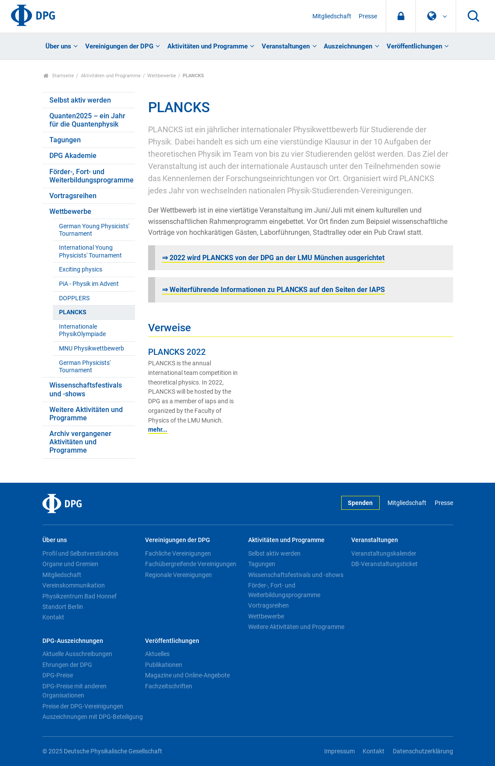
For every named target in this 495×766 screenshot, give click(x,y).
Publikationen (163, 664)
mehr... (157, 429)
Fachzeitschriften (168, 686)
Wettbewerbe (161, 76)
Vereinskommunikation (73, 585)
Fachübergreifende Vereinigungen (190, 563)
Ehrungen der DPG (67, 664)
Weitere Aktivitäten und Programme (86, 413)
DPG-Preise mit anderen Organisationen (74, 691)
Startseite (58, 76)
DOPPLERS (74, 298)
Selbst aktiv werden (80, 100)
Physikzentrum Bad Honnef (79, 596)
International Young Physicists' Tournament (90, 251)
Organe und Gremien (70, 563)
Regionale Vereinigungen (178, 574)
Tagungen (65, 140)
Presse (368, 16)
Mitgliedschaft (331, 16)
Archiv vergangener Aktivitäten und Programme (80, 441)
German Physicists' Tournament (85, 366)
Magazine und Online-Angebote (187, 675)
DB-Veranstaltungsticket (384, 563)
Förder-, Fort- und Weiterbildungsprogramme (91, 176)
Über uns (58, 46)
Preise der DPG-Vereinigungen (82, 706)
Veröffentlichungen (414, 46)
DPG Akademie (73, 155)
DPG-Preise (57, 675)
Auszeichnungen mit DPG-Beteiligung (92, 716)
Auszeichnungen (348, 46)
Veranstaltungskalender (383, 553)
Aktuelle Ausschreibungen (77, 653)
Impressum (339, 751)
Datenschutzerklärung (423, 751)
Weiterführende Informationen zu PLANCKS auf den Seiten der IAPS (277, 289)
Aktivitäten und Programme (207, 46)
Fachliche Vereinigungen (178, 553)
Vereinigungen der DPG (119, 46)
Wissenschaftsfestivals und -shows (85, 389)
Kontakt (53, 617)
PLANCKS (73, 312)
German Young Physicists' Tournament (94, 230)
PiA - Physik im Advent (89, 284)
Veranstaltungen (286, 46)
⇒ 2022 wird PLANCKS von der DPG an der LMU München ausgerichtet (273, 258)
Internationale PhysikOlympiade (82, 330)
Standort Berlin (62, 606)
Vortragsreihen (73, 196)
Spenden (360, 503)
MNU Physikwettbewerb (91, 348)
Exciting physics (80, 269)
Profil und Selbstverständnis (80, 553)
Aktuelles (157, 653)
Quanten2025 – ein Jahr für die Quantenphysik (87, 120)
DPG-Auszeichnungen (72, 641)
